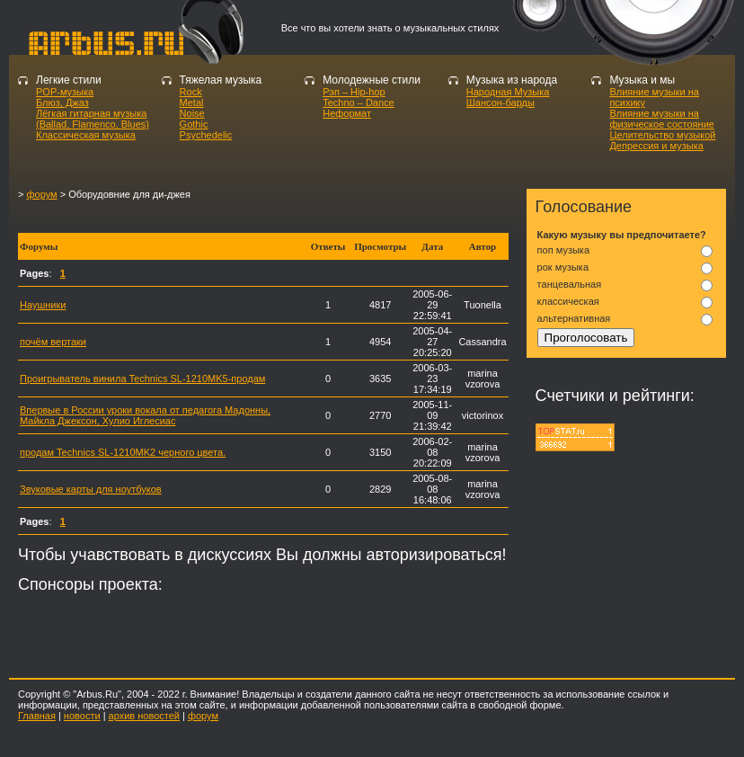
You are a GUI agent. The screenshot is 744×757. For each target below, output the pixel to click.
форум (41, 194)
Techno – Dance (358, 102)
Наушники (43, 304)
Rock (191, 91)
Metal (192, 102)
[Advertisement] (228, 216)
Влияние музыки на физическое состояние (661, 118)
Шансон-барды (500, 102)
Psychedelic (206, 134)
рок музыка (563, 267)
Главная (37, 715)
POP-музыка (64, 91)
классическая (568, 301)
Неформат (347, 113)
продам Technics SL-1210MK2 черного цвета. (123, 452)
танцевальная (569, 284)
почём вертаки (53, 341)
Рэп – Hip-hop (354, 91)
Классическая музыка (86, 134)
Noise (192, 113)
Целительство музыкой (662, 134)
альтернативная (574, 318)
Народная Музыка (508, 91)
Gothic (194, 124)
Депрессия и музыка (656, 145)
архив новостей (144, 715)
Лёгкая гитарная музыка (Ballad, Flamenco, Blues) (92, 118)
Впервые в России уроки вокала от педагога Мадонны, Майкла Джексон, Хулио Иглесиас (145, 415)
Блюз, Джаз (62, 102)
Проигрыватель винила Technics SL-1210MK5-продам (142, 378)
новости (82, 715)
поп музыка (563, 250)
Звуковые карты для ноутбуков (91, 489)
